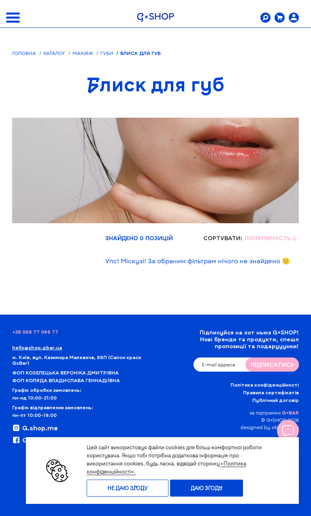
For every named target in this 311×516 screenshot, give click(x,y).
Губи (106, 53)
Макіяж (82, 53)
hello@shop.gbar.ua (37, 347)
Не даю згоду (127, 488)
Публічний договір (275, 400)
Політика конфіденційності (264, 384)
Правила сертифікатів (271, 392)
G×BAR (290, 412)
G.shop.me (35, 428)
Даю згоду (206, 488)
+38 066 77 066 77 (35, 331)
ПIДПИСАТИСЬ (272, 364)
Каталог (54, 53)
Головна (24, 53)
